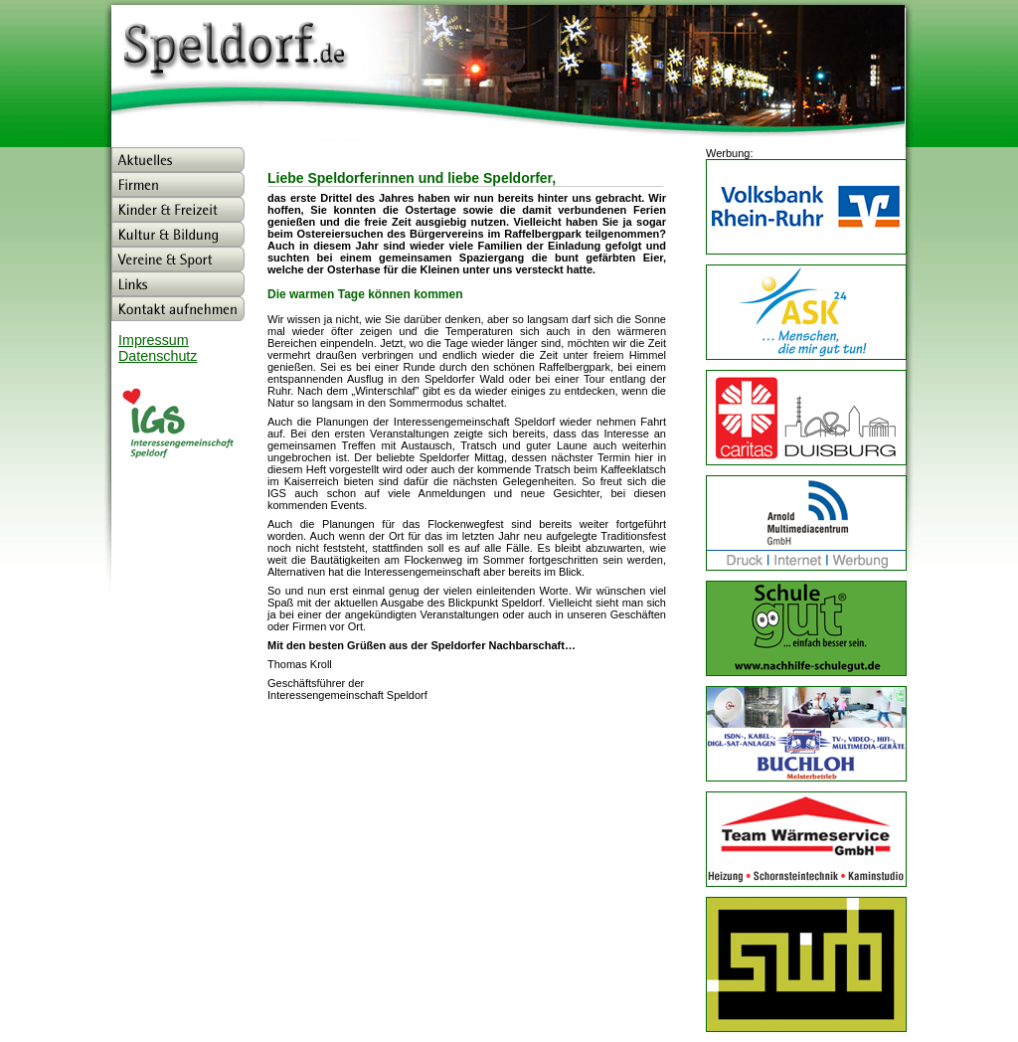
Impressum (153, 340)
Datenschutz (157, 356)
